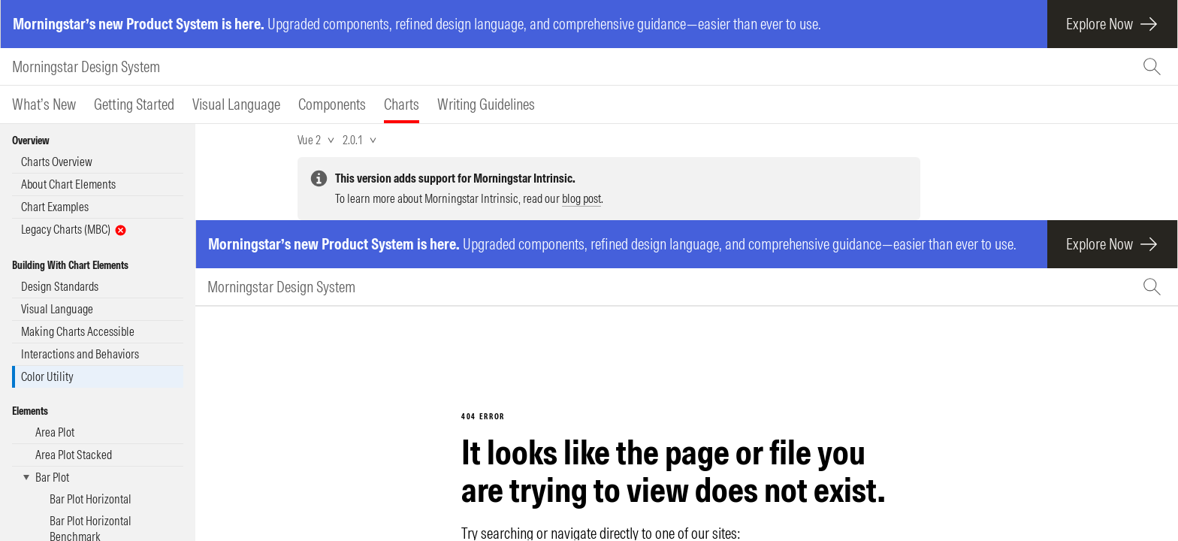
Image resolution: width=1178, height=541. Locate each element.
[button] (97, 477)
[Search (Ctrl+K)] (1154, 66)
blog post (581, 198)
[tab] (44, 104)
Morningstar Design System (86, 66)
